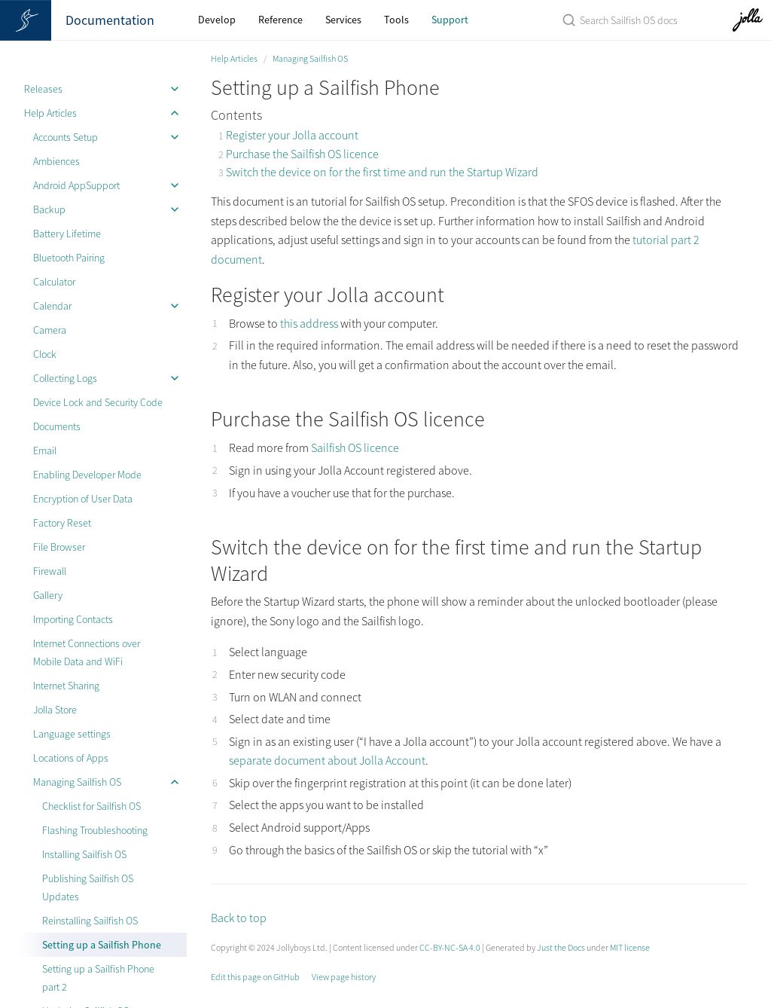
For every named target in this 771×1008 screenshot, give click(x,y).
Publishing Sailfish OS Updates (87, 887)
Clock (44, 354)
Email (44, 450)
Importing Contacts (73, 619)
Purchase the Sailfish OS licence (302, 153)
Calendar (52, 306)
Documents (57, 426)
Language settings (72, 734)
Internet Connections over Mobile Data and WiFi (86, 652)
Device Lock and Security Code (98, 402)
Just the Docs (561, 947)
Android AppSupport (76, 185)
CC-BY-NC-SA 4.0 (449, 947)
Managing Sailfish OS (77, 782)
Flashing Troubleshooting (95, 830)
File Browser (59, 547)
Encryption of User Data (83, 499)
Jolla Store (55, 709)
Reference (280, 19)
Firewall (49, 571)
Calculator (54, 282)
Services (343, 19)
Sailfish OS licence (355, 447)
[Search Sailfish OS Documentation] (617, 20)
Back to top (239, 917)
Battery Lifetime (67, 233)
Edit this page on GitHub (255, 976)
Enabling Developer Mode (87, 474)
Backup (49, 209)
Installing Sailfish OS (84, 854)
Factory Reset (62, 523)
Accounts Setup (65, 137)
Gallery (47, 595)
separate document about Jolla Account (327, 760)
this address (309, 323)
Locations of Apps (70, 758)
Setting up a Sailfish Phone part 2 (98, 978)
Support (449, 19)
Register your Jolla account (292, 134)
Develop (217, 19)
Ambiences (56, 161)
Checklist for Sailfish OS (91, 806)
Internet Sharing (66, 685)
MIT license (630, 947)
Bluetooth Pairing (69, 257)
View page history (344, 976)
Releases (43, 89)
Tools (396, 19)
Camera (49, 330)
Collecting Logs (65, 378)
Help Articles (50, 113)
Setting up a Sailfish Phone (101, 944)
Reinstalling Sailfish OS (90, 920)
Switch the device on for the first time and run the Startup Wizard (382, 171)
